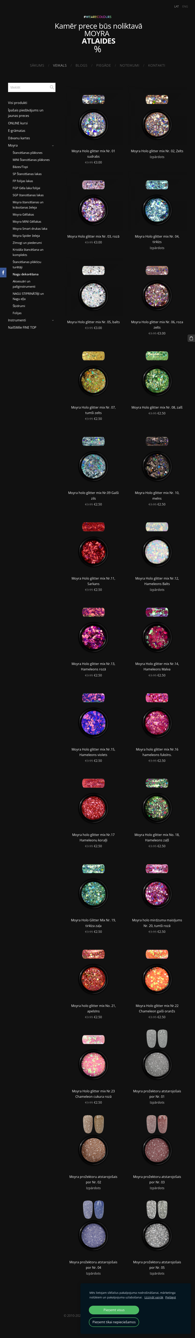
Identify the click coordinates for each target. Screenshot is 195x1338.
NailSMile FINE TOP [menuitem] (22, 326)
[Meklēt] (31, 86)
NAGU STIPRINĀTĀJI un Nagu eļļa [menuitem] (28, 295)
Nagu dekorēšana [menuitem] (26, 273)
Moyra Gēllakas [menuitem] (23, 213)
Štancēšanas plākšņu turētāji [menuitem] (27, 263)
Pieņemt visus (114, 1310)
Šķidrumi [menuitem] (19, 305)
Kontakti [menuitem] (156, 65)
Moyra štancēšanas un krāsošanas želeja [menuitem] (28, 203)
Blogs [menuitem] (81, 65)
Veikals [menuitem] (60, 65)
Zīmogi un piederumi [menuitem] (27, 241)
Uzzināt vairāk (153, 1297)
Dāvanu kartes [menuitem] (19, 137)
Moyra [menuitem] (13, 144)
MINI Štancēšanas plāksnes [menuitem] (31, 158)
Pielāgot (170, 1297)
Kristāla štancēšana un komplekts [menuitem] (28, 251)
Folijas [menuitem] (17, 312)
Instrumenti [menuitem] (17, 319)
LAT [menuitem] (174, 6)
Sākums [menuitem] (37, 65)
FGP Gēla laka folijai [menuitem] (26, 187)
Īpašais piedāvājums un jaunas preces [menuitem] (25, 112)
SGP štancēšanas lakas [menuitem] (28, 194)
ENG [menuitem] (183, 6)
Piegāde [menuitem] (103, 65)
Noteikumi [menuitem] (129, 65)
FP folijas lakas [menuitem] (23, 180)
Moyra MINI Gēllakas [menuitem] (27, 220)
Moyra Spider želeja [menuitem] (26, 234)
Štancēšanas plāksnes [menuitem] (27, 151)
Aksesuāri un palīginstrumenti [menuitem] (24, 282)
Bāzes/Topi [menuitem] (20, 166)
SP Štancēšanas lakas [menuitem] (27, 173)
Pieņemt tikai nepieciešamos (114, 1322)
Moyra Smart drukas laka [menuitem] (30, 227)
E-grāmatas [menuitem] (16, 129)
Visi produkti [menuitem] (17, 102)
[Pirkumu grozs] (191, 337)
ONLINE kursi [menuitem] (18, 122)
